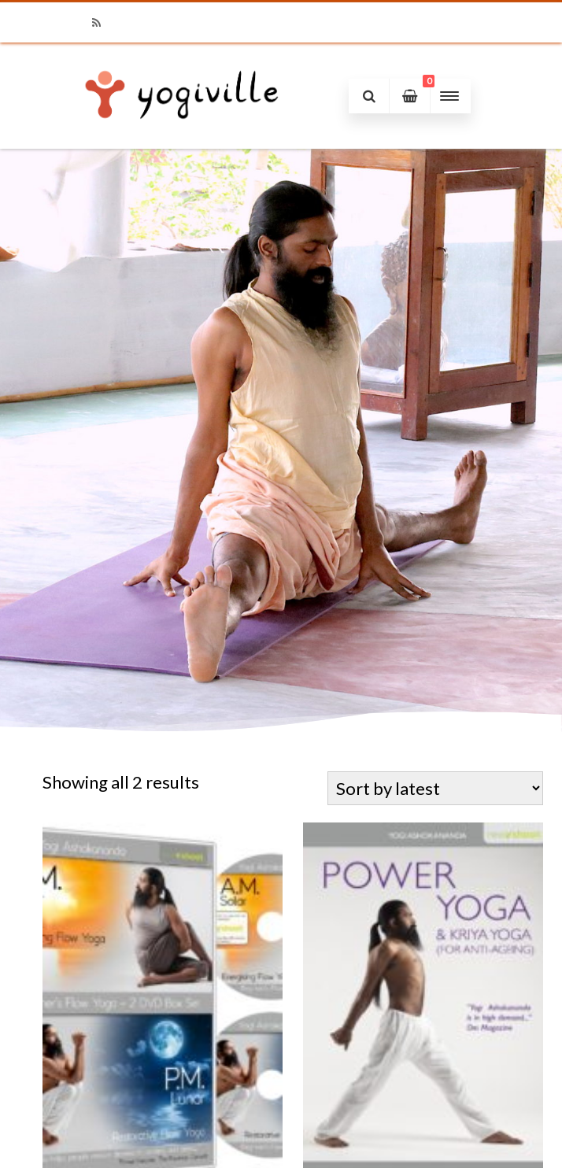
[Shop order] (435, 788)
